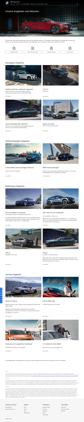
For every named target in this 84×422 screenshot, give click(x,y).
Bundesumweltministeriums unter (37, 376)
